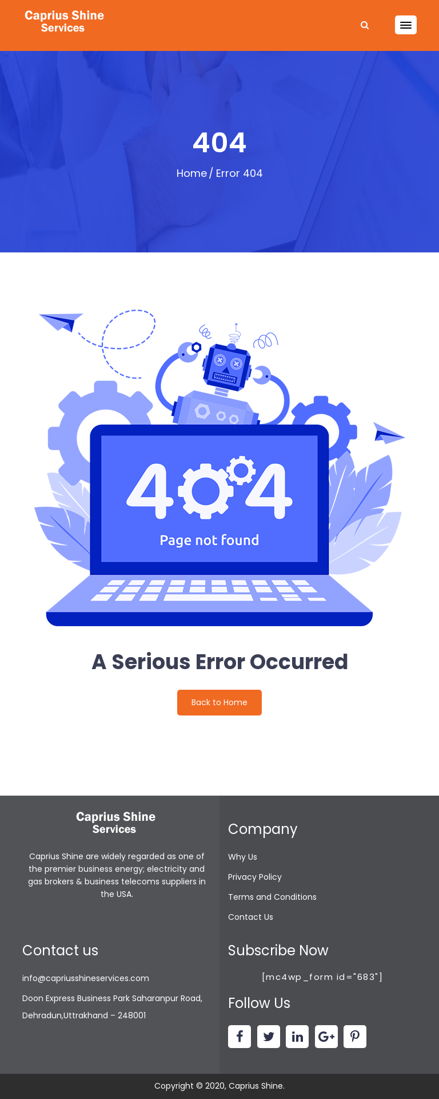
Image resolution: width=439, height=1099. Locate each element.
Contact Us (250, 917)
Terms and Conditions (272, 897)
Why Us (242, 857)
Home (192, 173)
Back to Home (219, 702)
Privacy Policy (255, 877)
